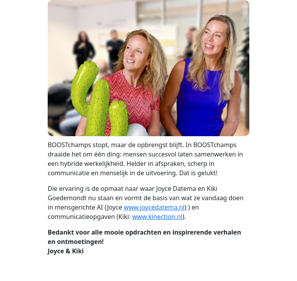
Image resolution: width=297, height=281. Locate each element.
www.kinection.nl (157, 216)
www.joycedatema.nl (154, 207)
